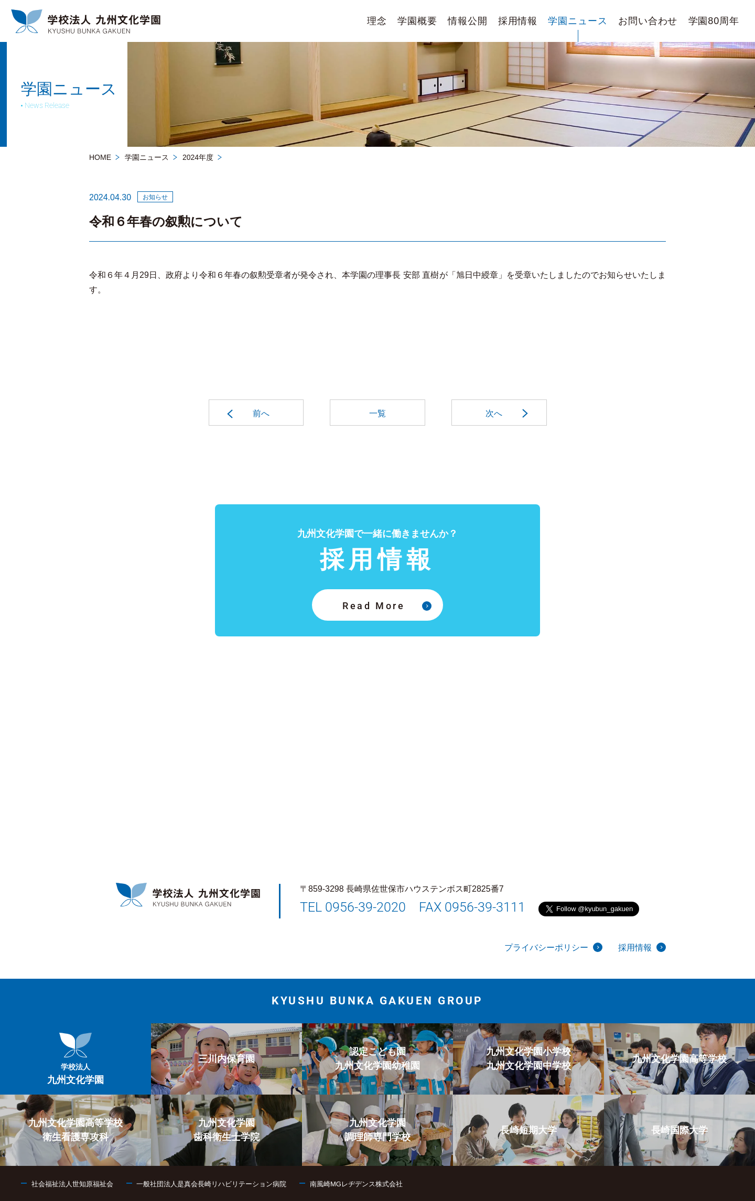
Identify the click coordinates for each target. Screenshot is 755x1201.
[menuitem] (377, 21)
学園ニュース (147, 157)
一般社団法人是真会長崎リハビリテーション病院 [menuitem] (211, 1184)
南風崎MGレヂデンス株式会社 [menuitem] (356, 1184)
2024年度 (197, 157)
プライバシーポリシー (553, 947)
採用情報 (642, 947)
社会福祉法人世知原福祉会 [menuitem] (72, 1184)
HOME (100, 157)
